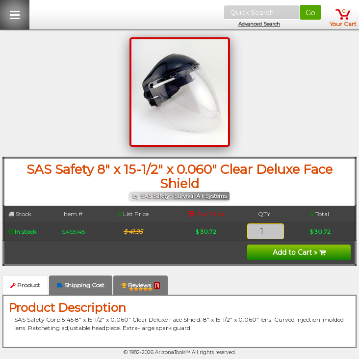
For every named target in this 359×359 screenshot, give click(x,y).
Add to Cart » (299, 252)
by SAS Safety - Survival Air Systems (180, 196)
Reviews (140, 287)
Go (310, 12)
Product (25, 285)
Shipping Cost (80, 285)
